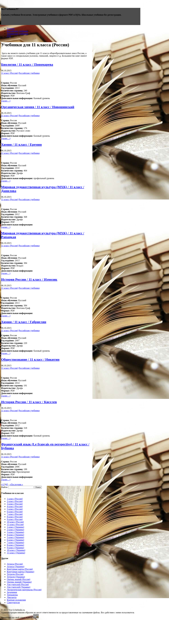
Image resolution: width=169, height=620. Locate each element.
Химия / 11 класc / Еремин (21, 144)
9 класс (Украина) (15, 547)
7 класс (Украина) (15, 542)
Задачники (12, 592)
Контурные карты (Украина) (20, 571)
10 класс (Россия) (15, 522)
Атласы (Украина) (15, 566)
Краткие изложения (16, 600)
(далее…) (5, 101)
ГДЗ (9, 36)
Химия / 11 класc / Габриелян (23, 322)
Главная (11, 28)
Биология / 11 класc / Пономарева (27, 64)
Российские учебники (17, 31)
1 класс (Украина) (15, 527)
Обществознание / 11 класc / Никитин (30, 359)
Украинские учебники (17, 33)
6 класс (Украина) (15, 540)
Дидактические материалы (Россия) (24, 589)
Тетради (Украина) (16, 577)
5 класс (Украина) (15, 537)
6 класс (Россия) (15, 511)
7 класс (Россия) (15, 514)
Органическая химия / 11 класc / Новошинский (37, 107)
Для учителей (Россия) (18, 584)
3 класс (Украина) (15, 532)
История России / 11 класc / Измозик (29, 279)
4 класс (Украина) (15, 535)
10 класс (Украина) (16, 550)
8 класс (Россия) (15, 517)
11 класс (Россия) (9, 73)
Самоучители (13, 602)
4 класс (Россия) (15, 506)
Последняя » (17, 484)
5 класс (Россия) (15, 509)
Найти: (4, 487)
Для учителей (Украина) (18, 587)
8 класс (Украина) (15, 545)
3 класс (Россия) (15, 504)
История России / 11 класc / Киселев (29, 402)
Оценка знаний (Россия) (18, 579)
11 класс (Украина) (16, 553)
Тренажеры (12, 595)
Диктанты (12, 597)
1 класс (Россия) (15, 499)
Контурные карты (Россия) (20, 569)
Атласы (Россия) (15, 564)
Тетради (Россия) (15, 574)
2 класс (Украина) (15, 529)
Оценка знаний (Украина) (19, 582)
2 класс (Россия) (15, 501)
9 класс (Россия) (15, 519)
